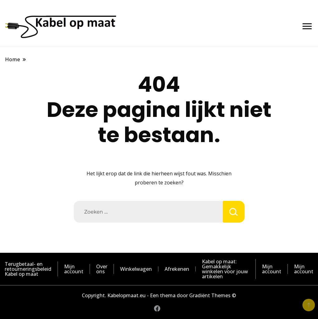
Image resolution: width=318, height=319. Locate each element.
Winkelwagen (136, 269)
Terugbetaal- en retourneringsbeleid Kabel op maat (28, 269)
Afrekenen (177, 269)
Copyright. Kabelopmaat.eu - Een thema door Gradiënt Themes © (159, 295)
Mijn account (73, 269)
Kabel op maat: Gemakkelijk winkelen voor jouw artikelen (225, 269)
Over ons (101, 269)
